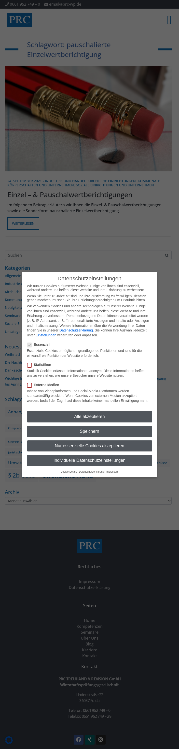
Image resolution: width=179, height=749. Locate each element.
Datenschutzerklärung (76, 325)
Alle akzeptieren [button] (89, 411)
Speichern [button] (89, 426)
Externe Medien (44, 380)
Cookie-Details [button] (69, 466)
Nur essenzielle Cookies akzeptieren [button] (89, 440)
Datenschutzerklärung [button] (91, 466)
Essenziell (40, 340)
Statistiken (41, 359)
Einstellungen (46, 330)
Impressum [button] (112, 466)
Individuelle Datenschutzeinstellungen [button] (89, 455)
